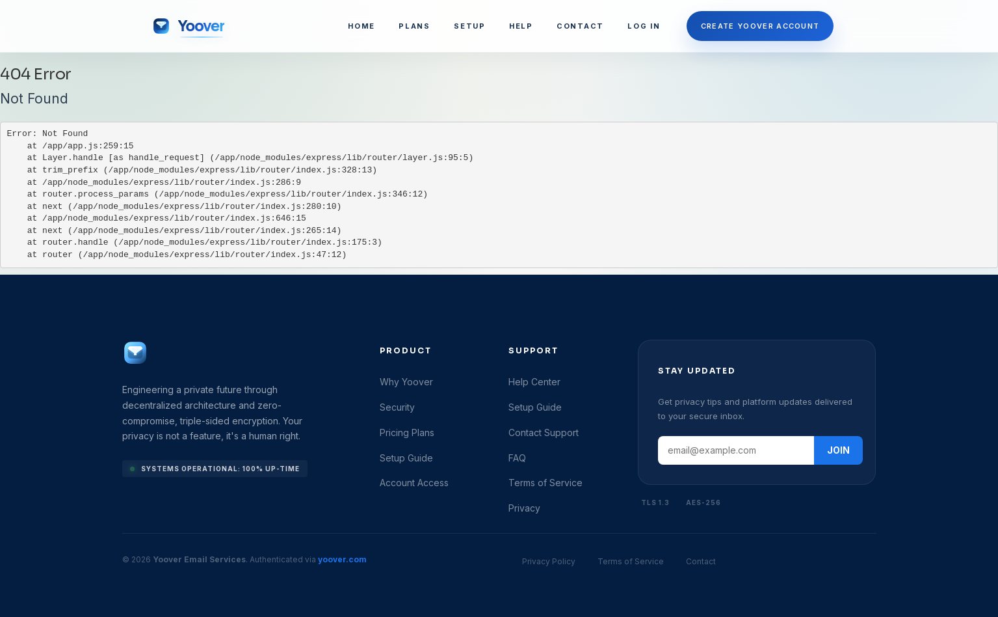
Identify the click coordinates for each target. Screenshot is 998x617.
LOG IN (644, 26)
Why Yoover (406, 381)
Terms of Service (545, 482)
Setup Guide (406, 457)
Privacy (524, 508)
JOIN (838, 450)
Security (397, 407)
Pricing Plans (407, 432)
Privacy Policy (548, 561)
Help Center (534, 381)
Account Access (414, 482)
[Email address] (736, 450)
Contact (701, 561)
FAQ (517, 457)
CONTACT (580, 26)
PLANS (414, 26)
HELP (521, 26)
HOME (361, 26)
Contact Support (543, 432)
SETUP (470, 26)
